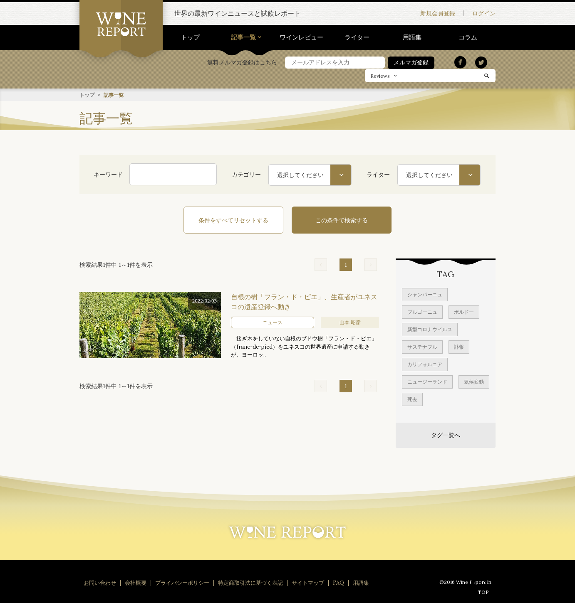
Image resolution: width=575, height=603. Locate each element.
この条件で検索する (341, 220)
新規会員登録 (437, 13)
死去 (412, 399)
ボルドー (464, 311)
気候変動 (474, 381)
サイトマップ (308, 582)
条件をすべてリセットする (233, 220)
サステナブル (422, 346)
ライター (357, 37)
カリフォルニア (424, 364)
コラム (468, 37)
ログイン (484, 13)
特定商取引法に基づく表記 (250, 582)
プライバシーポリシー (182, 582)
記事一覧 (243, 37)
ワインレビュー (301, 37)
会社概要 (135, 582)
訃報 (459, 346)
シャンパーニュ (424, 294)
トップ (190, 37)
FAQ (338, 582)
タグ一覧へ (445, 434)
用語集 (412, 37)
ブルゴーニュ (422, 311)
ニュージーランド (427, 381)
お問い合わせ (100, 582)
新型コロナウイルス (429, 329)
